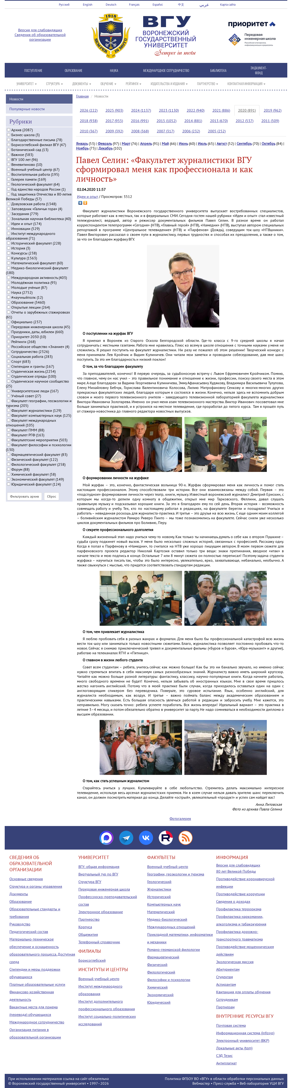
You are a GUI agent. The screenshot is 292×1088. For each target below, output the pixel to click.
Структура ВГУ (89, 881)
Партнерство (89, 919)
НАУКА (114, 70)
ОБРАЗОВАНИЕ (73, 70)
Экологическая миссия (235, 961)
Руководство (19, 924)
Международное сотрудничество (36, 1022)
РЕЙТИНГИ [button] (133, 83)
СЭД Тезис (224, 1055)
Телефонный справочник (99, 942)
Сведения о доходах (233, 901)
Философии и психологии (168, 979)
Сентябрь (244, 143)
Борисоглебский (92, 960)
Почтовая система (231, 1025)
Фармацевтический (163, 957)
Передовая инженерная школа (104, 889)
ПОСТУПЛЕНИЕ (33, 70)
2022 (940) (195, 110)
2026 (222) (88, 110)
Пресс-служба (224, 1083)
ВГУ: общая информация (98, 866)
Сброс (51, 522)
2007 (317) (165, 131)
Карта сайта (227, 5)
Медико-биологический (167, 919)
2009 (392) (114, 131)
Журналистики (159, 889)
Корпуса (85, 926)
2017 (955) (114, 120)
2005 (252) (217, 131)
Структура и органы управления (35, 886)
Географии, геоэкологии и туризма (175, 874)
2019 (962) (272, 110)
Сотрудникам (227, 999)
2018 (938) (88, 120)
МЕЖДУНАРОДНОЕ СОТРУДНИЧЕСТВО (166, 70)
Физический (157, 964)
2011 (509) (270, 120)
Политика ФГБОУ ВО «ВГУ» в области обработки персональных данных (224, 1078)
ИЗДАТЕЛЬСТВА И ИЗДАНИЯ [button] (169, 83)
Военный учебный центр (98, 978)
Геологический (159, 881)
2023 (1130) (169, 110)
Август (222, 143)
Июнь (183, 143)
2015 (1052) (166, 120)
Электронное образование (100, 911)
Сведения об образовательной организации (40, 37)
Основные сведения (26, 878)
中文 (181, 5)
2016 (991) (140, 120)
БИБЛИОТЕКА (218, 70)
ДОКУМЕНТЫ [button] (81, 83)
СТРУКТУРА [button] (54, 83)
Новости (16, 124)
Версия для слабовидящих (40, 30)
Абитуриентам (227, 969)
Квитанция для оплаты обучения (243, 992)
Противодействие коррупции (240, 894)
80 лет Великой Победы (236, 871)
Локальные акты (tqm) (234, 1048)
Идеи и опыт (87, 196)
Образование (20, 901)
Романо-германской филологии (173, 949)
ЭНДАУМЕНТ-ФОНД (259, 70)
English (87, 5)
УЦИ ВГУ (277, 1083)
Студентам (224, 976)
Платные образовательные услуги (37, 984)
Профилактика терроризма (238, 909)
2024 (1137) (141, 110)
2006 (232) (191, 131)
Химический (157, 987)
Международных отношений (171, 926)
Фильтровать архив (24, 522)
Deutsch (111, 5)
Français (134, 5)
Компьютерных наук (164, 904)
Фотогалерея (180, 818)
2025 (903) (114, 110)
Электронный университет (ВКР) (242, 1040)
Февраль (105, 143)
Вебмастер (201, 1083)
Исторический (159, 896)
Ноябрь (82, 148)
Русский (64, 5)
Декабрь (105, 148)
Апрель (146, 143)
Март (126, 143)
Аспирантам (226, 984)
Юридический (158, 1002)
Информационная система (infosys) (245, 1033)
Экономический (160, 994)
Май (165, 143)
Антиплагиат (226, 1063)
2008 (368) (140, 131)
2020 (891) (247, 110)
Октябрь (268, 143)
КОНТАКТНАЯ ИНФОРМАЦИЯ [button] (246, 83)
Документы (18, 894)
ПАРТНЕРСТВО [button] (207, 83)
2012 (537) (244, 120)
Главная (82, 96)
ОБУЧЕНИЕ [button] (108, 83)
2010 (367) (88, 131)
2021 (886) (221, 110)
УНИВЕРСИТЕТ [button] (26, 83)
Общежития (88, 934)
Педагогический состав (28, 931)
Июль (202, 143)
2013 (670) (219, 120)
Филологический (161, 972)
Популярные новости (27, 134)
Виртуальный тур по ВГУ (98, 874)
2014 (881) (193, 120)
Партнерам (225, 1007)
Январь (82, 143)
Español (158, 5)
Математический (161, 911)
